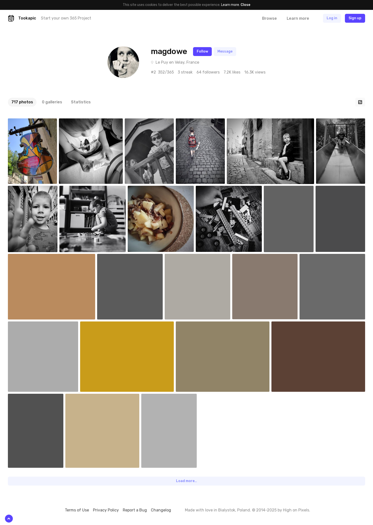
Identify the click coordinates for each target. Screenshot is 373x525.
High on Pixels (296, 510)
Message (224, 51)
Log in (332, 18)
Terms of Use (77, 510)
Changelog (161, 510)
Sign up (355, 18)
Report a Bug (135, 510)
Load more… (186, 481)
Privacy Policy (106, 510)
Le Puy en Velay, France (177, 62)
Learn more (230, 5)
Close (245, 5)
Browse (269, 18)
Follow (202, 51)
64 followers (208, 72)
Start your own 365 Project (66, 18)
